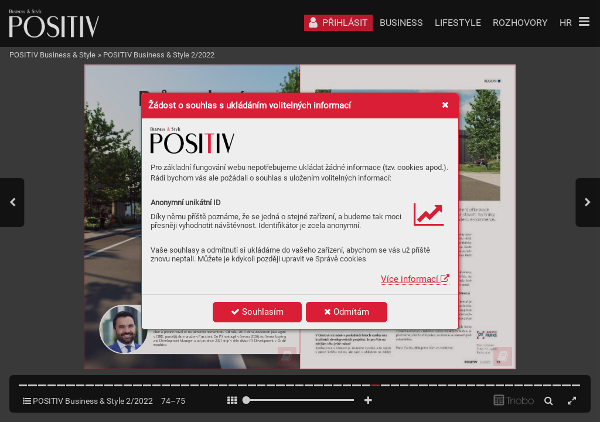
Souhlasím (257, 312)
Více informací (415, 279)
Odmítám (346, 312)
